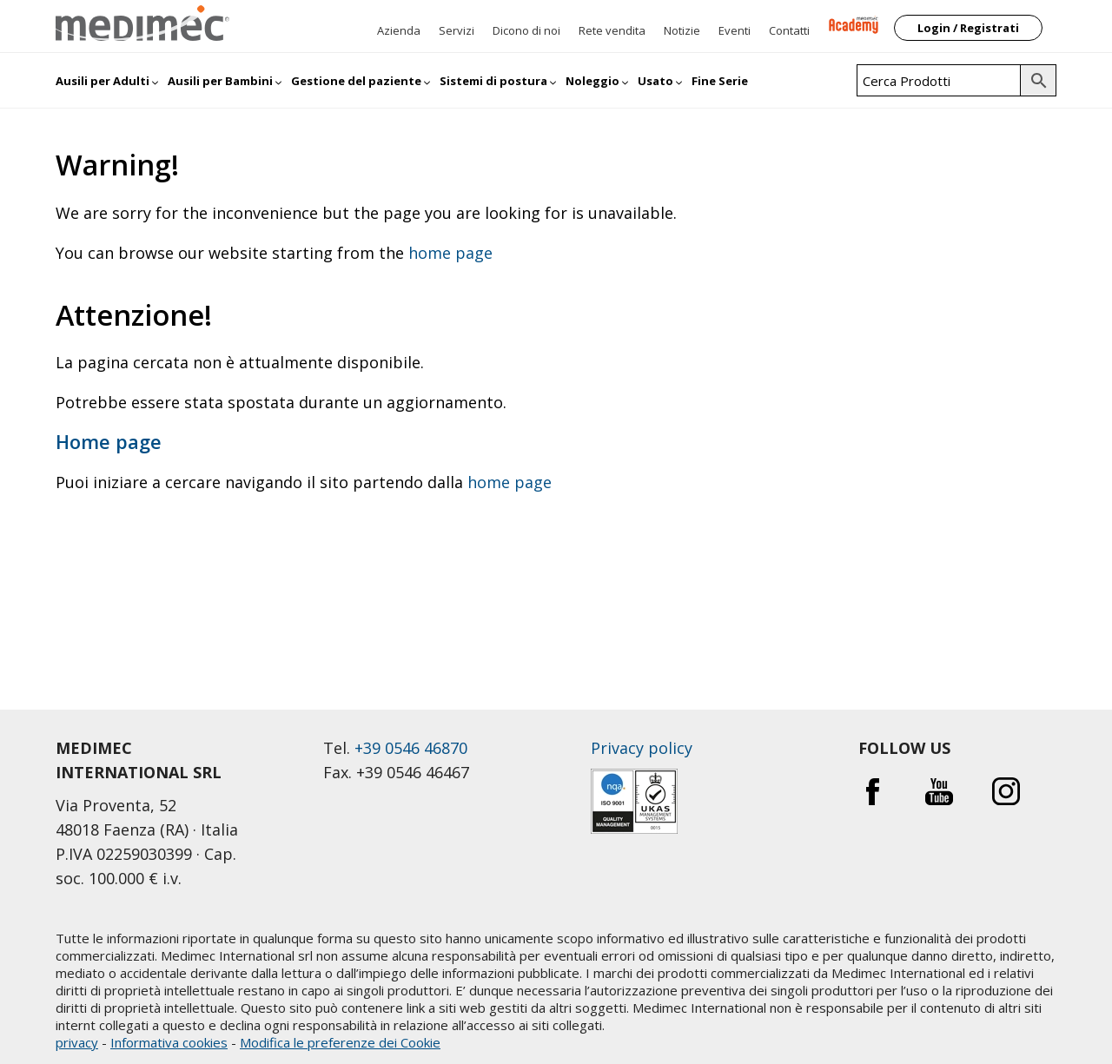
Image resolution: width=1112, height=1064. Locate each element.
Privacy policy (641, 747)
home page (450, 252)
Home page (109, 441)
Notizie (682, 30)
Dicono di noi (526, 30)
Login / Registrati (968, 28)
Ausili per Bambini (220, 81)
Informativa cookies (169, 1042)
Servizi (456, 30)
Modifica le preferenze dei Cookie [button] (340, 1042)
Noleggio (592, 81)
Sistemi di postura (493, 81)
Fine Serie (720, 81)
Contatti (789, 30)
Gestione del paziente (356, 81)
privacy (77, 1042)
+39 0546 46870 (410, 747)
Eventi (734, 30)
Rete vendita (612, 30)
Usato (655, 81)
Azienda (398, 30)
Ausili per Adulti (102, 81)
